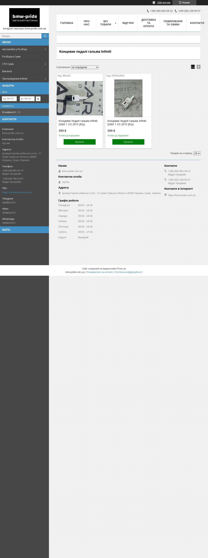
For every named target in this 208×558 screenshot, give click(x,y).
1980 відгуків (164, 2)
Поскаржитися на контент (99, 272)
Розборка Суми (11, 56)
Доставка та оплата (148, 23)
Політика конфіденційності (128, 272)
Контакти (197, 22)
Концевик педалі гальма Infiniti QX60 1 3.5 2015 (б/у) (78, 122)
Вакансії (7, 71)
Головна (66, 22)
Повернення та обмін (173, 23)
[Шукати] (45, 36)
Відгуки (128, 22)
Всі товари (105, 23)
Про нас (86, 23)
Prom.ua (121, 268)
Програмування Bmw (14, 78)
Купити (79, 142)
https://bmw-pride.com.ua (17, 192)
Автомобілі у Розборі (14, 49)
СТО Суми (8, 64)
